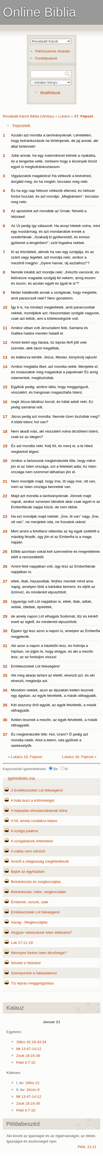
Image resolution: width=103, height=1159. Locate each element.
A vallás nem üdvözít (28, 851)
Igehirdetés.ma (21, 778)
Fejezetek (21, 125)
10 (5, 307)
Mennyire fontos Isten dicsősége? (39, 953)
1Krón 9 (33, 1090)
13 (5, 357)
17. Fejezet (83, 116)
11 (5, 327)
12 (5, 342)
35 (5, 705)
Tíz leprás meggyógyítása (32, 983)
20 (5, 460)
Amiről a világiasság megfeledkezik (40, 861)
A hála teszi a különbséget (32, 800)
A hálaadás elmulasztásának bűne (39, 811)
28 (5, 601)
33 (5, 675)
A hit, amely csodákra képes (34, 821)
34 (5, 690)
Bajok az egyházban (27, 871)
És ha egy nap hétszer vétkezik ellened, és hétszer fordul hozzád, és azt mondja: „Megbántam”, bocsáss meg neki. (55, 196)
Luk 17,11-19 (22, 943)
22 (5, 495)
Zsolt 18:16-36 (28, 1056)
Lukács (64, 116)
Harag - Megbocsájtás (29, 922)
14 (5, 366)
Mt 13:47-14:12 (28, 1049)
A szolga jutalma (24, 831)
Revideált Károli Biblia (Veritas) (28, 116)
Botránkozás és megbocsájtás (36, 882)
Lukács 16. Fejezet (26, 757)
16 (5, 401)
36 (5, 719)
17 (5, 416)
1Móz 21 (32, 1083)
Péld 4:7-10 (25, 1062)
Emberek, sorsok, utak (29, 902)
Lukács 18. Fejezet (77, 757)
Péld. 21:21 (87, 1147)
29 (5, 616)
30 (5, 630)
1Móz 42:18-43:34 (31, 1042)
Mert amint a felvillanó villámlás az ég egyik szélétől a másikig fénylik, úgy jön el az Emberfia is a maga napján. (55, 537)
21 (5, 481)
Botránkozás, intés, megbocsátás (38, 892)
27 (5, 581)
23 (5, 516)
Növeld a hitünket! (26, 963)
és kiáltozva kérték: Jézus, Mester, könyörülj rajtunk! (54, 357)
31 (5, 645)
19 (5, 446)
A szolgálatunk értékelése (32, 841)
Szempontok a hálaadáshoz (34, 973)
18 (5, 431)
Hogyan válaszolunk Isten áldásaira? (41, 932)
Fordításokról (46, 58)
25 (5, 551)
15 (5, 387)
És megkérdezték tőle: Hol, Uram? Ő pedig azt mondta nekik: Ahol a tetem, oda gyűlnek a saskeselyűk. (49, 740)
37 (5, 734)
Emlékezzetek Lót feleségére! (35, 666)
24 (5, 531)
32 (5, 666)
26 (5, 566)
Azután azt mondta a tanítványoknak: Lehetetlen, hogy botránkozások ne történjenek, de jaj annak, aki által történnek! (54, 140)
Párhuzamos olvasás (52, 51)
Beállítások (50, 92)
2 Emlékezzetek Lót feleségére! (37, 790)
